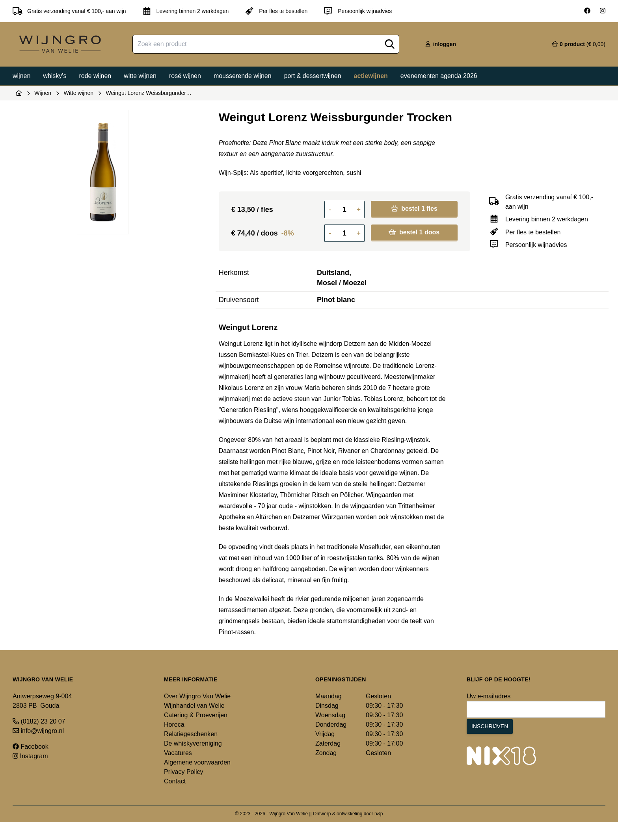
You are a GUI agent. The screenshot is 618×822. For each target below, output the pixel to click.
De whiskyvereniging (193, 743)
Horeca (174, 724)
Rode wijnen (95, 75)
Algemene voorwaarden (197, 762)
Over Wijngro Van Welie (197, 696)
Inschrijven (489, 726)
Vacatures (178, 753)
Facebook (30, 746)
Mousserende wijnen (243, 75)
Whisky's (54, 75)
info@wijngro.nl (38, 730)
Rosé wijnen (185, 75)
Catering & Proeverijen (195, 715)
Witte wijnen (140, 75)
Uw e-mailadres (488, 696)
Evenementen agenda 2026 (438, 75)
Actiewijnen (371, 75)
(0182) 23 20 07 (39, 721)
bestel (414, 208)
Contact (175, 781)
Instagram (30, 756)
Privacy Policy (183, 771)
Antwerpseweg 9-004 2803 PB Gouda (42, 701)
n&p (378, 813)
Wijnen (21, 75)
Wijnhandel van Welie (194, 705)
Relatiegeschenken (191, 734)
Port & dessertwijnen (312, 75)
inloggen (440, 44)
